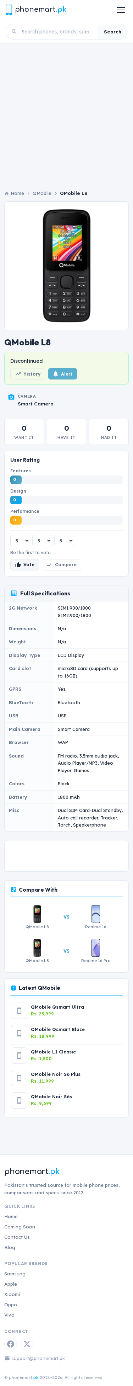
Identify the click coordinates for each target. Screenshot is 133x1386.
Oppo (10, 1304)
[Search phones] (57, 31)
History (28, 374)
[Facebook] (10, 1344)
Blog (9, 1247)
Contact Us (17, 1237)
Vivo (9, 1315)
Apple (10, 1284)
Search (112, 31)
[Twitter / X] (27, 1344)
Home (11, 1216)
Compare (61, 565)
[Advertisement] (66, 119)
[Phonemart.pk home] (36, 9)
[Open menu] (121, 10)
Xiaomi (12, 1294)
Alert (62, 374)
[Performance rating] (64, 540)
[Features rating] (20, 540)
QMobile (42, 193)
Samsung (15, 1273)
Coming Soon (19, 1227)
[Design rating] (42, 540)
